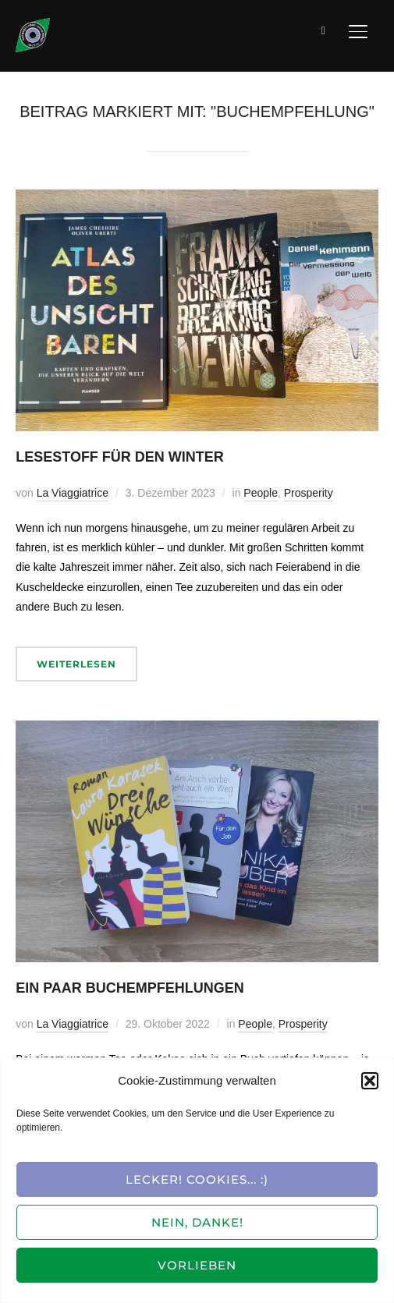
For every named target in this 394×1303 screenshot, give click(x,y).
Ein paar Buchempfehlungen (130, 988)
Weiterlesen (76, 664)
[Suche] (323, 29)
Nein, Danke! (197, 1222)
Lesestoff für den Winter (120, 457)
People (260, 493)
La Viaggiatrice (72, 493)
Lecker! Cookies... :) (197, 1179)
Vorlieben (197, 1265)
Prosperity (308, 493)
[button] (370, 1081)
